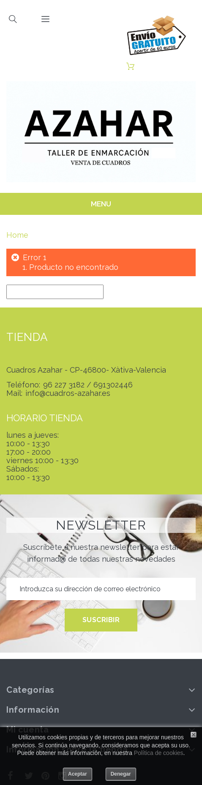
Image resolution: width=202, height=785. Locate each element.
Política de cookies (158, 752)
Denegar (121, 774)
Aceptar (77, 774)
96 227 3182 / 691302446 (88, 385)
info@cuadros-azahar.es (67, 393)
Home (17, 235)
